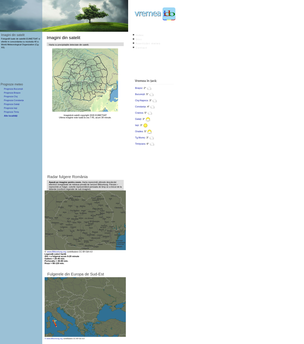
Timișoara (140, 143)
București (140, 94)
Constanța (140, 106)
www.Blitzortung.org (56, 251)
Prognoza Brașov (12, 93)
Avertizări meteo (148, 43)
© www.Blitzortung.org (54, 339)
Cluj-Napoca (141, 100)
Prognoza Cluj (10, 96)
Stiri (139, 39)
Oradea (139, 131)
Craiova (139, 113)
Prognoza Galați (11, 104)
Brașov (138, 88)
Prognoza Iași (10, 108)
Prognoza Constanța (14, 100)
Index (140, 35)
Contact (141, 47)
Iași (137, 125)
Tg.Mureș (140, 137)
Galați (138, 119)
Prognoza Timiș (11, 112)
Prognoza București (13, 89)
